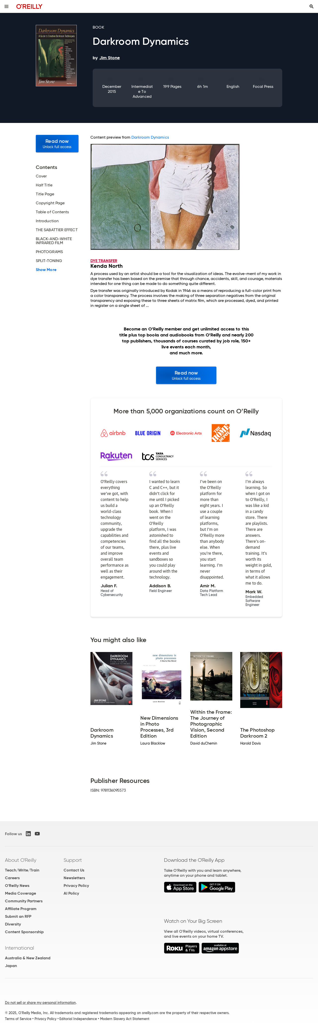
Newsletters (74, 877)
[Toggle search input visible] (312, 6)
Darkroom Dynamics (150, 137)
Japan (11, 965)
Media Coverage (20, 893)
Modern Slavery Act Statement (124, 1019)
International (19, 948)
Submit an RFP (18, 916)
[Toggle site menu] (6, 6)
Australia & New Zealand (27, 958)
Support (73, 860)
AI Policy (71, 893)
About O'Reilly (20, 860)
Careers (12, 877)
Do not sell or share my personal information (40, 1002)
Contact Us (74, 870)
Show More (46, 270)
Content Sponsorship (24, 931)
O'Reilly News (17, 885)
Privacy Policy (76, 885)
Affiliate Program (21, 908)
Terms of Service (18, 1019)
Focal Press (263, 86)
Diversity (13, 924)
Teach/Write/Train (22, 870)
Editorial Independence (78, 1019)
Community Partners (23, 901)
